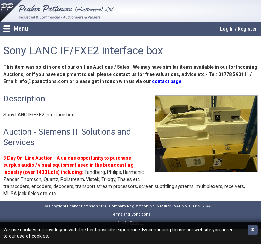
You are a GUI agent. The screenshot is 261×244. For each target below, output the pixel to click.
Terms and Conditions (131, 214)
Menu (21, 28)
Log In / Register (238, 29)
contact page (166, 81)
